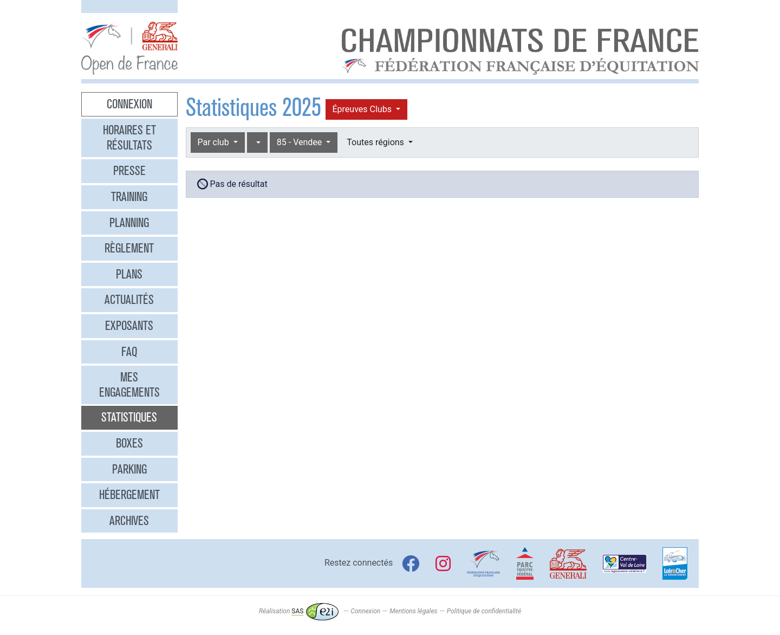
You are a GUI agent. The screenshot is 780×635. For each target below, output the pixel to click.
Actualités (129, 299)
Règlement (129, 248)
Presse (129, 170)
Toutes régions (376, 142)
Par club (214, 142)
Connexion (129, 104)
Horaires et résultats (129, 137)
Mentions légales (413, 611)
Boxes (129, 443)
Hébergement (129, 494)
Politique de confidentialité (484, 611)
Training (129, 196)
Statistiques (129, 417)
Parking (129, 469)
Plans (129, 274)
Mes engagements (129, 385)
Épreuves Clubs (363, 109)
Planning (129, 222)
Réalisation (299, 611)
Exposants (129, 325)
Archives (129, 520)
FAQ (129, 351)
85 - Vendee (300, 142)
